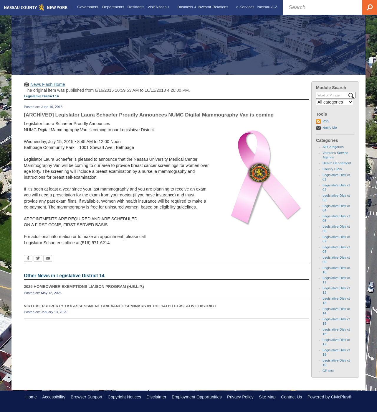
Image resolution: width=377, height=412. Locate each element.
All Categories (333, 147)
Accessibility (53, 397)
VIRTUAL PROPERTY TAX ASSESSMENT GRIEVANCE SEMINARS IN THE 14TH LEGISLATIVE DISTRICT (120, 306)
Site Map (267, 397)
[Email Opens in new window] (47, 259)
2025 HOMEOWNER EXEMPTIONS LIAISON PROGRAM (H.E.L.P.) (84, 286)
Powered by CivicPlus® (329, 397)
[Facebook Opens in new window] (28, 259)
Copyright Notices (124, 397)
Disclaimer (156, 397)
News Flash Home (47, 84)
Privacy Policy (240, 397)
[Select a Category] (334, 102)
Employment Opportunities (197, 397)
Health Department (337, 163)
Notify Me (330, 127)
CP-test (328, 370)
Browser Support (86, 397)
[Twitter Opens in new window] (38, 259)
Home (31, 397)
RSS (326, 121)
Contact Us (291, 397)
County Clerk (332, 169)
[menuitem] (87, 7)
